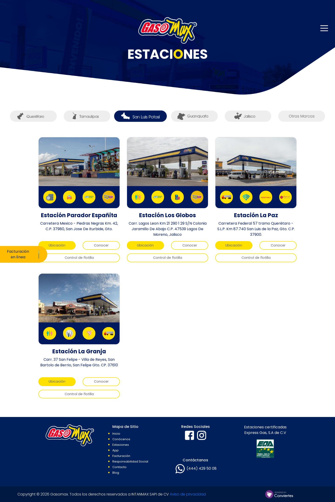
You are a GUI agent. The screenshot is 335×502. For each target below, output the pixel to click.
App (115, 450)
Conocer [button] (101, 245)
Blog (115, 472)
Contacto (119, 467)
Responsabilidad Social (130, 461)
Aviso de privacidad (188, 494)
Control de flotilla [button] (79, 257)
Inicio (116, 433)
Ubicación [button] (57, 245)
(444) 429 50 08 (202, 468)
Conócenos (121, 439)
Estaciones (120, 445)
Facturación (121, 456)
